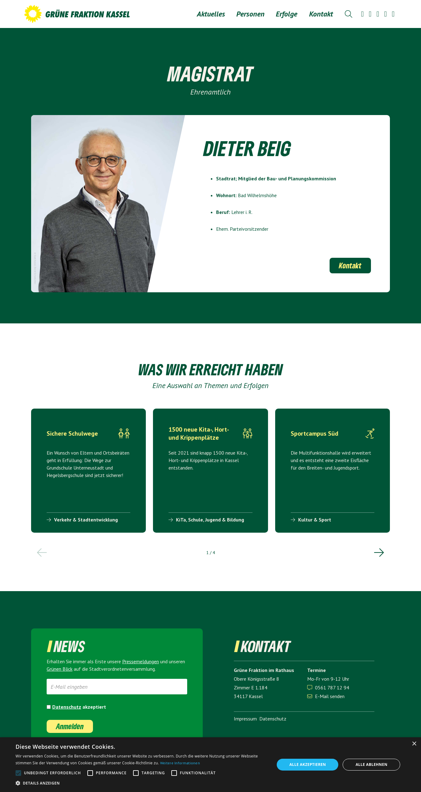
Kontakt (321, 14)
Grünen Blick (59, 669)
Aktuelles (211, 14)
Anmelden (70, 726)
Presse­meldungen (140, 661)
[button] (250, 14)
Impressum (245, 719)
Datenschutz (66, 707)
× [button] (414, 744)
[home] (77, 14)
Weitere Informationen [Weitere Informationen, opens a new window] (180, 763)
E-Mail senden (326, 696)
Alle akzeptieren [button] (307, 764)
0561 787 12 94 (332, 687)
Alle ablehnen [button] (371, 764)
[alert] (210, 764)
